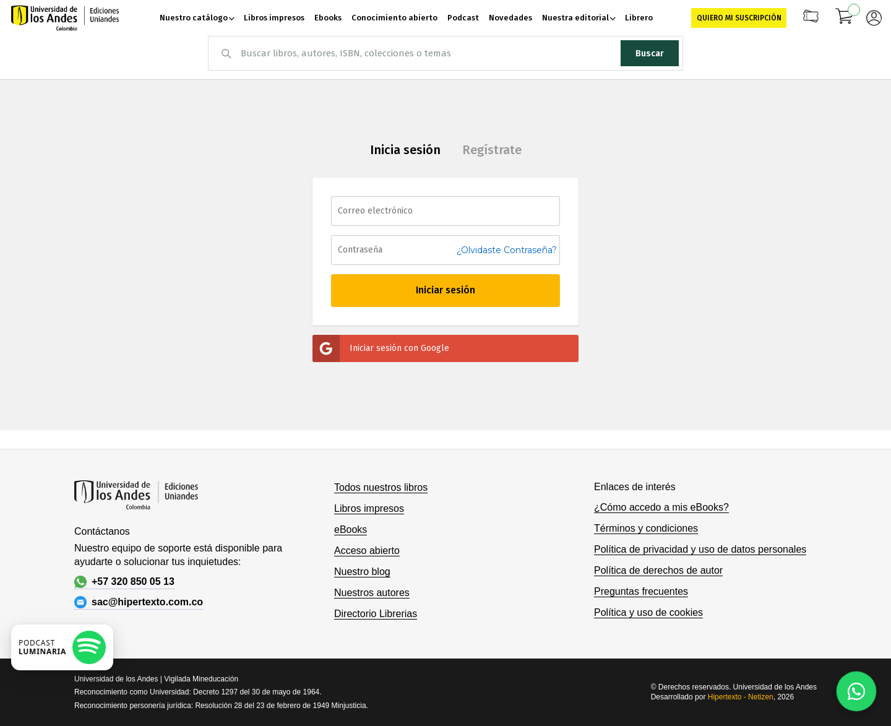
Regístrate (492, 149)
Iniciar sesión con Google (380, 348)
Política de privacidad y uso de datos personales (700, 549)
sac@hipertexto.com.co (138, 602)
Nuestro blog (362, 571)
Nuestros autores (372, 592)
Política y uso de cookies (648, 612)
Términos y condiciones (646, 528)
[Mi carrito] (844, 18)
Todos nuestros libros (381, 487)
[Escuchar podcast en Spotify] (62, 647)
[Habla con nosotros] (856, 691)
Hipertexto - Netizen (740, 697)
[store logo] (65, 18)
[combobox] (445, 53)
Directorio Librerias (375, 613)
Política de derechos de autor (658, 570)
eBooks (350, 529)
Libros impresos (369, 508)
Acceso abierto (367, 550)
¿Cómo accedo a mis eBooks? (661, 507)
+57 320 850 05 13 (124, 582)
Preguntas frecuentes (641, 591)
